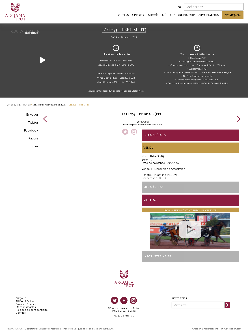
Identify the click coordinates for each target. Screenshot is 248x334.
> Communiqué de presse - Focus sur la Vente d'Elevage (197, 64)
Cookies (20, 312)
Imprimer (31, 145)
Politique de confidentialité (32, 309)
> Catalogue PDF (197, 56)
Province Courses (26, 303)
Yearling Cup (184, 15)
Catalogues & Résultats (19, 103)
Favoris (33, 137)
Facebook (31, 129)
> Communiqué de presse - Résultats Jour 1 (197, 78)
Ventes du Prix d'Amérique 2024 (49, 103)
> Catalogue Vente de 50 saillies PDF (197, 60)
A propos (138, 15)
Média (166, 15)
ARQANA (21, 297)
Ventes (123, 15)
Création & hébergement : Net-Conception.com (216, 328)
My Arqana (233, 15)
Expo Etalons (208, 15)
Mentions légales (26, 306)
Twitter (33, 121)
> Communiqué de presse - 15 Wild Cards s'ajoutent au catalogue (197, 71)
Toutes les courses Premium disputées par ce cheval (190, 209)
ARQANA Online (25, 300)
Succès (153, 15)
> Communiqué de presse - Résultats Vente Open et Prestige (197, 82)
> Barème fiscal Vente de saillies (197, 75)
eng (179, 7)
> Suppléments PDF (197, 67)
